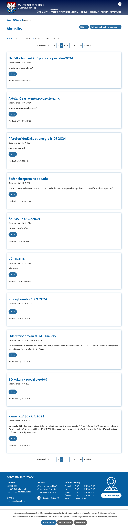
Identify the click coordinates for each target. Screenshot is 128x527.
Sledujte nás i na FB (47, 496)
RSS (84, 26)
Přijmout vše (47, 522)
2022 (18, 38)
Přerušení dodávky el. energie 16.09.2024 (37, 138)
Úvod (9, 20)
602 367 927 (12, 490)
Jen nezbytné (65, 522)
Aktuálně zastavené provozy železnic (34, 98)
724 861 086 (12, 487)
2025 (46, 38)
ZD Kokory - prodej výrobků (28, 378)
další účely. (111, 513)
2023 (27, 38)
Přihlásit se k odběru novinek (105, 26)
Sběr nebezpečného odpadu (28, 178)
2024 (37, 38)
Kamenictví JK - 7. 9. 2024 (26, 415)
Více (13, 74)
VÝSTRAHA (17, 258)
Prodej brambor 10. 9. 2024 (28, 298)
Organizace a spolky (68, 11)
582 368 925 (12, 484)
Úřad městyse (43, 11)
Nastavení (82, 522)
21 (81, 45)
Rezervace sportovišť (89, 11)
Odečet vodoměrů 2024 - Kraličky (32, 335)
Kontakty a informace (111, 11)
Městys (54, 11)
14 (74, 45)
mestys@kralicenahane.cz (17, 499)
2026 (56, 38)
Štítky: (9, 38)
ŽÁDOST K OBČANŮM (24, 218)
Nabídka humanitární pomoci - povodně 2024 (41, 58)
